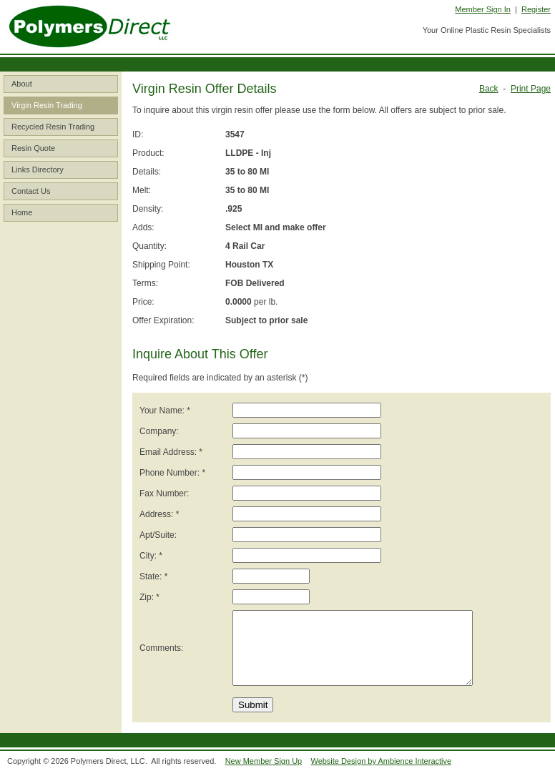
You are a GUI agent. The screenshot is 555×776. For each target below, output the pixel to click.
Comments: (161, 648)
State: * (153, 576)
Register (536, 9)
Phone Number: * (172, 473)
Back (488, 89)
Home (21, 212)
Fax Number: (164, 493)
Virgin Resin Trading (46, 105)
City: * (150, 556)
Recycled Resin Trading (52, 126)
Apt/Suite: (158, 535)
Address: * (159, 514)
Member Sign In (483, 9)
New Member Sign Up (264, 761)
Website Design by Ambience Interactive (380, 761)
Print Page (531, 89)
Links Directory (37, 169)
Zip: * (149, 597)
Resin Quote (33, 148)
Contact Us (30, 191)
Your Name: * (164, 411)
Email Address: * (170, 452)
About (21, 83)
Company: (159, 431)
